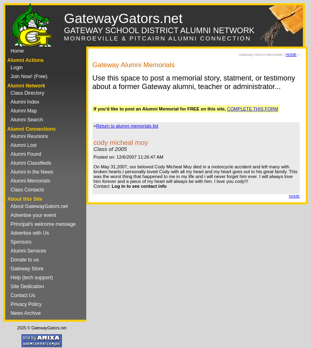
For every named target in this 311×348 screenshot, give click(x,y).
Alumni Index (25, 102)
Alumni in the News (32, 172)
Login (17, 67)
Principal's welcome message (43, 224)
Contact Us (23, 295)
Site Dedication (27, 286)
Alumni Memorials (30, 181)
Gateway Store (27, 269)
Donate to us (25, 260)
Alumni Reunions (29, 136)
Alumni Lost (23, 145)
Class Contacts (27, 190)
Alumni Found (26, 154)
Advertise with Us (30, 233)
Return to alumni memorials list (127, 125)
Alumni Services (28, 251)
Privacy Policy (26, 304)
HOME (291, 55)
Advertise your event (33, 215)
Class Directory (27, 93)
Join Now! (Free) (29, 76)
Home (17, 51)
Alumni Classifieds (31, 163)
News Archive (26, 313)
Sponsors (21, 242)
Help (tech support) (32, 277)
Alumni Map (24, 111)
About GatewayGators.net (39, 206)
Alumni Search (27, 120)
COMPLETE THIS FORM (252, 108)
